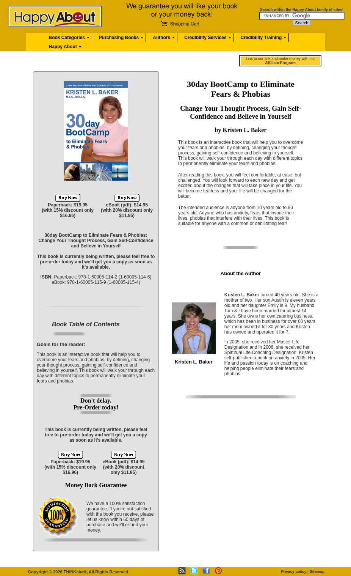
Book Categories (67, 37)
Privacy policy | (295, 572)
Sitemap (317, 572)
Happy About (63, 46)
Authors (161, 37)
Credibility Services (205, 37)
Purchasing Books (119, 37)
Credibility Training (261, 37)
